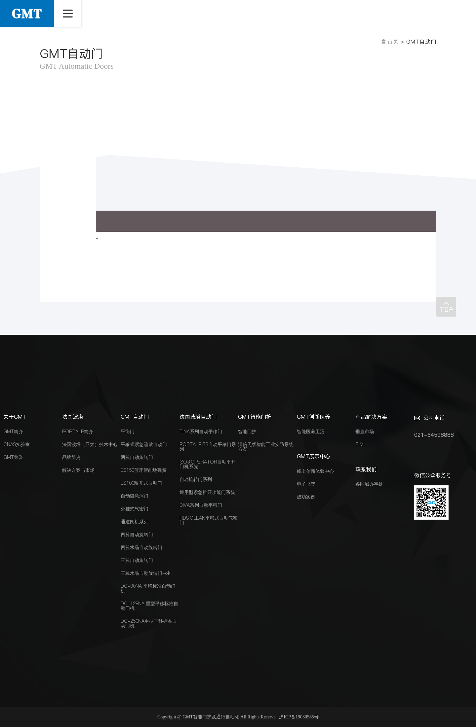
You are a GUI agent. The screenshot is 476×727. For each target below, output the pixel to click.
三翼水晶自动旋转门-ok (145, 573)
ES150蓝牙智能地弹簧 (144, 470)
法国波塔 (72, 416)
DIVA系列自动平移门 (200, 505)
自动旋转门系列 (195, 479)
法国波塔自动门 (198, 416)
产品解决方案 (371, 416)
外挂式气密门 (134, 508)
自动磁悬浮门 (134, 496)
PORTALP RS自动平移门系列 (207, 446)
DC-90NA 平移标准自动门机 (148, 588)
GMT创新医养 (313, 416)
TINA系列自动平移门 (200, 431)
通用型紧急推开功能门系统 (207, 492)
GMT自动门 (135, 416)
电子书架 (306, 484)
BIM (359, 444)
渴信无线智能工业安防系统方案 (266, 446)
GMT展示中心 (313, 456)
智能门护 (247, 431)
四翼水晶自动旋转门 (141, 547)
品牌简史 (71, 457)
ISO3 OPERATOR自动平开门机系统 (207, 464)
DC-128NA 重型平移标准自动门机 (149, 605)
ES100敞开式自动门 (141, 483)
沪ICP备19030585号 (299, 716)
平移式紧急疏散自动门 (144, 444)
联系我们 (366, 469)
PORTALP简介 (77, 431)
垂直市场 (364, 431)
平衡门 (128, 431)
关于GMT (14, 416)
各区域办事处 (369, 484)
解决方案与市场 (78, 470)
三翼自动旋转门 (137, 560)
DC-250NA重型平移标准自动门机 (149, 623)
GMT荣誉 (13, 457)
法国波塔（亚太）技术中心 (90, 444)
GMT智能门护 (254, 416)
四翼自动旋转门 (137, 534)
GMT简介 (13, 431)
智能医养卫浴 (311, 431)
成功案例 (306, 497)
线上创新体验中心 (315, 471)
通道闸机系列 (134, 521)
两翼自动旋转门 (137, 457)
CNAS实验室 (16, 444)
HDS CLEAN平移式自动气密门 (208, 520)
